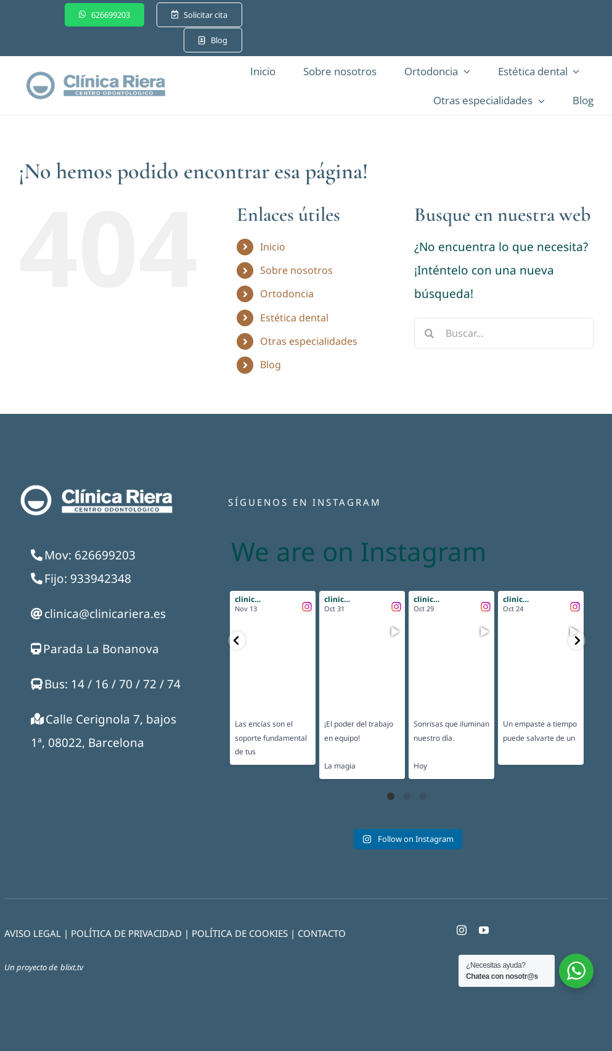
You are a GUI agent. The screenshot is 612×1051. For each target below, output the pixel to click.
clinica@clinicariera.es (105, 614)
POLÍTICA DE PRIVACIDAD (126, 933)
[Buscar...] (504, 333)
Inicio (272, 246)
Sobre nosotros (296, 270)
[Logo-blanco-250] (95, 487)
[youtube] (484, 930)
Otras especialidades (308, 341)
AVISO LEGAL (32, 933)
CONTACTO (322, 933)
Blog (270, 364)
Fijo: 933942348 (87, 579)
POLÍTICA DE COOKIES (240, 933)
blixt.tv (71, 967)
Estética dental (294, 317)
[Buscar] (429, 333)
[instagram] (462, 930)
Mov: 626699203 (90, 555)
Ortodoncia (287, 293)
